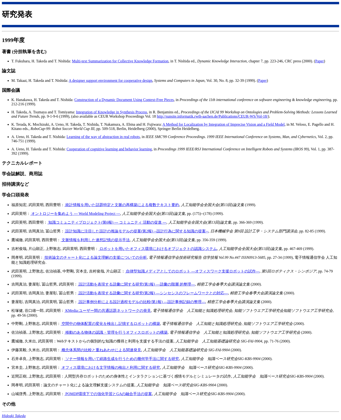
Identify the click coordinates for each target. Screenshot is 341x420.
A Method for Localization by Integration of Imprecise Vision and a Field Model (223, 124)
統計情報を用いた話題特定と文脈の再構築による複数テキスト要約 (121, 205)
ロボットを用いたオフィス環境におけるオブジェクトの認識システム (158, 249)
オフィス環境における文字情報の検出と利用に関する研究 (110, 367)
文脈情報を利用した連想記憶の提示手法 (95, 240)
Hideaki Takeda (14, 416)
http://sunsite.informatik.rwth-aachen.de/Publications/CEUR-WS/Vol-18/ (212, 116)
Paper (319, 61)
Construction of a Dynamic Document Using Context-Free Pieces (124, 100)
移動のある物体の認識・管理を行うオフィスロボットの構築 (116, 332)
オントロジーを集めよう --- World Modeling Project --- (75, 214)
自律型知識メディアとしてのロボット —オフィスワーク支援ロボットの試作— (192, 271)
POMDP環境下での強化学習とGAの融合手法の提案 (108, 394)
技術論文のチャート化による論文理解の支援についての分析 (95, 257)
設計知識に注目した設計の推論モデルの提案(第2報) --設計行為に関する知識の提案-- (136, 231)
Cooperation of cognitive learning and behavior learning (109, 149)
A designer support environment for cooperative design (110, 80)
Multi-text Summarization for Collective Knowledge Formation (120, 61)
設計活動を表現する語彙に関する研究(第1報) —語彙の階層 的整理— (136, 284)
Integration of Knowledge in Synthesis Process (111, 112)
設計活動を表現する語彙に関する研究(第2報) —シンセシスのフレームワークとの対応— (153, 293)
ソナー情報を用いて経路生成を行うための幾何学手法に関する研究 (121, 359)
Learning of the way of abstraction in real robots (103, 137)
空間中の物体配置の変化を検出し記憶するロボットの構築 (110, 324)
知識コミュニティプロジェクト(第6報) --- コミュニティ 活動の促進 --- (106, 222)
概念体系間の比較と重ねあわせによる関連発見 (101, 350)
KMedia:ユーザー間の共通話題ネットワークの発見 (107, 311)
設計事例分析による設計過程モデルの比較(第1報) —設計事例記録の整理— (141, 302)
